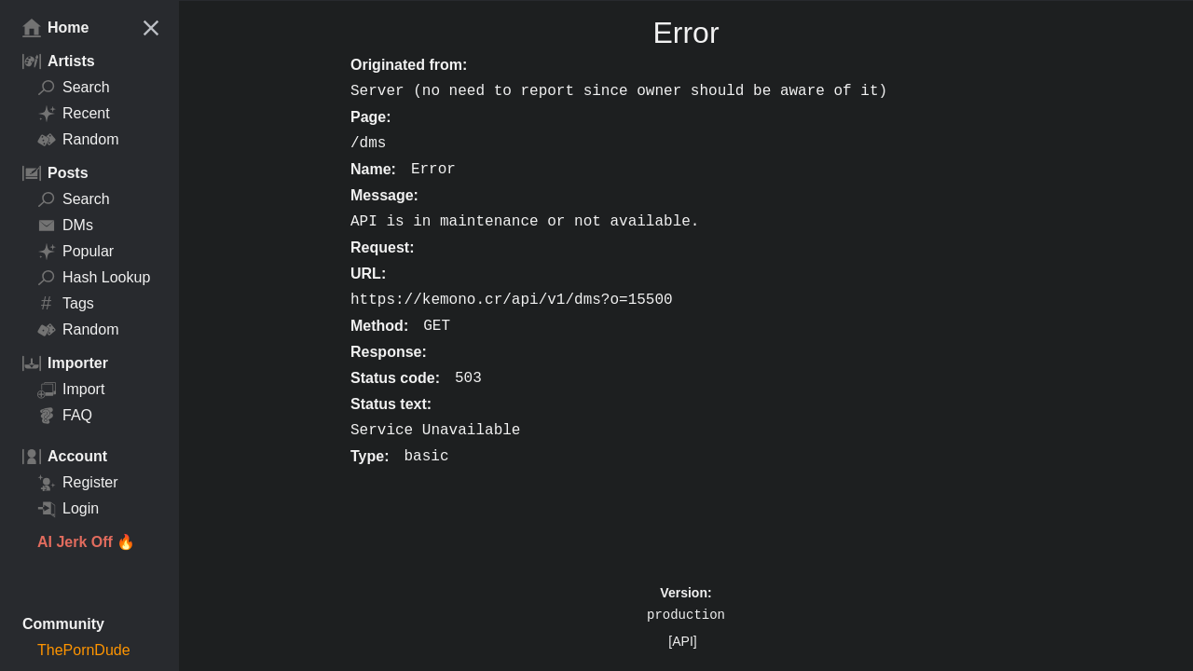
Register (77, 482)
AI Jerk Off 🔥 (86, 542)
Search (73, 87)
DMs (65, 225)
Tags (65, 303)
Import (70, 389)
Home (55, 28)
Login (68, 509)
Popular (75, 251)
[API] (682, 641)
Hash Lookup (93, 277)
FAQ (64, 415)
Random (77, 139)
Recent (73, 113)
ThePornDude (83, 650)
